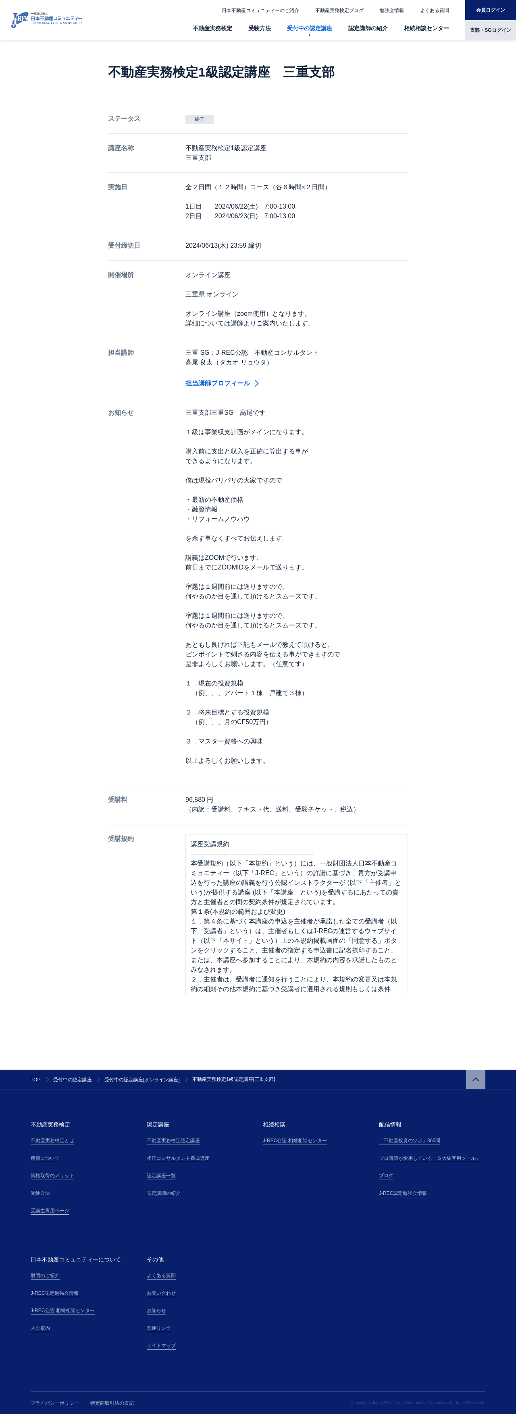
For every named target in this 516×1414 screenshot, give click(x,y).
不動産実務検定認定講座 (173, 1140)
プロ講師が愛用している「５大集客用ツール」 (430, 1158)
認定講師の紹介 (368, 28)
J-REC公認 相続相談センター (295, 1140)
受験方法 (259, 28)
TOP (35, 1079)
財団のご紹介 (45, 1275)
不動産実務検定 (212, 28)
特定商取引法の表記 (112, 1403)
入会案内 (40, 1328)
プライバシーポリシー (55, 1403)
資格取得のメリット (52, 1175)
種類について (45, 1158)
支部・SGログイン (490, 30)
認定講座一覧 (161, 1175)
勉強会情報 (392, 10)
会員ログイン (490, 10)
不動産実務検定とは (52, 1140)
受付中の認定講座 (309, 28)
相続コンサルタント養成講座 (178, 1158)
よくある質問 (434, 10)
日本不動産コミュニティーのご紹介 (260, 10)
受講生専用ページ (50, 1210)
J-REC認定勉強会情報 (403, 1193)
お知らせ (156, 1310)
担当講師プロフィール (222, 383)
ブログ (386, 1175)
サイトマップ (161, 1345)
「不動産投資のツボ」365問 (409, 1140)
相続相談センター (426, 28)
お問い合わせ (161, 1293)
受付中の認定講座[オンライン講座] (142, 1079)
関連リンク (159, 1328)
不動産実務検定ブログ (339, 10)
